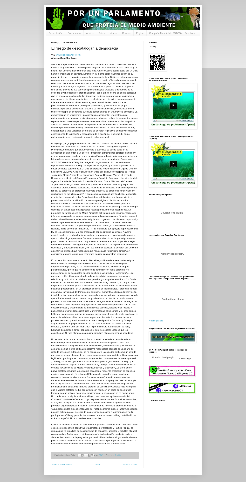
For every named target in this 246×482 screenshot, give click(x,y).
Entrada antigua (130, 465)
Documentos (74, 33)
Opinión (117, 455)
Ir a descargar (184, 358)
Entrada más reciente (62, 465)
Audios (89, 33)
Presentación (56, 33)
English (140, 33)
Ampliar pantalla (156, 321)
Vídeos (113, 33)
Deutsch (126, 33)
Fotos (102, 33)
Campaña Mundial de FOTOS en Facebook (172, 33)
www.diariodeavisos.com (68, 55)
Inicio (97, 465)
